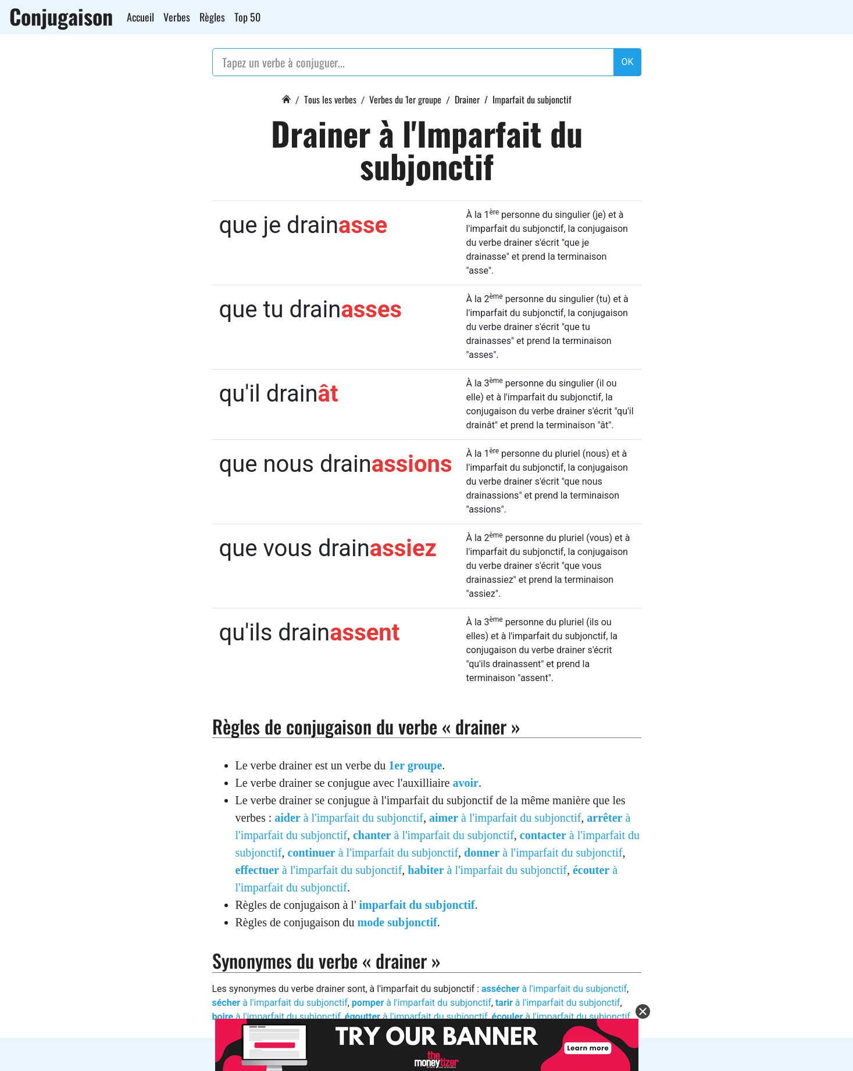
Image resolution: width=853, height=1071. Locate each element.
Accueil (140, 16)
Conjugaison (61, 16)
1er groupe (415, 765)
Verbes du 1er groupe (405, 99)
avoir (465, 782)
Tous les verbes (330, 99)
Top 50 (247, 16)
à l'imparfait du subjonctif (348, 817)
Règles (212, 16)
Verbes (176, 16)
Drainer (467, 99)
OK (627, 61)
